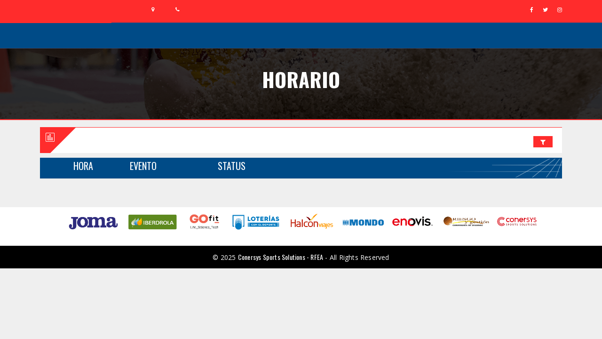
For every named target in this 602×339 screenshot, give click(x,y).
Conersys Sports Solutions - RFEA (280, 257)
